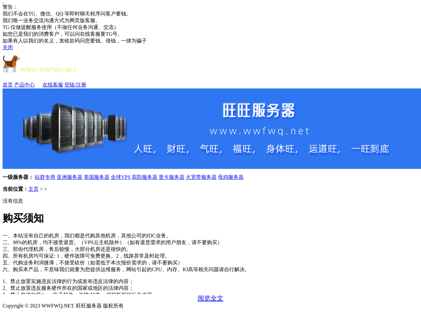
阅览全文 (210, 298)
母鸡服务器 (231, 177)
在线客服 (52, 84)
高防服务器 (144, 177)
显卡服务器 (171, 177)
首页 (8, 84)
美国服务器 (96, 177)
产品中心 (27, 84)
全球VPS (120, 177)
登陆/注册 (75, 84)
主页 (33, 189)
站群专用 (45, 177)
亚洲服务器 (69, 177)
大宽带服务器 (201, 177)
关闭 (8, 47)
